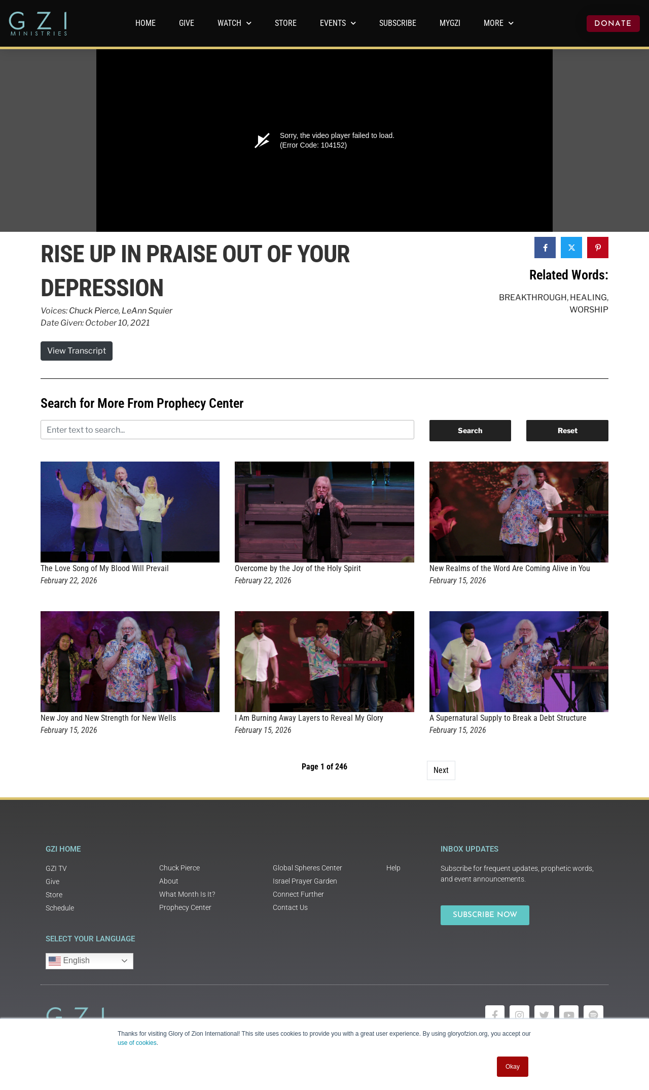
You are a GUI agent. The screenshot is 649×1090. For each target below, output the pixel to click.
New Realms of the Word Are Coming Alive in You (509, 568)
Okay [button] (513, 1066)
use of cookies (137, 1042)
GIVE (186, 23)
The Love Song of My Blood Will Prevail (105, 568)
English (69, 961)
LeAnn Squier (147, 310)
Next (441, 770)
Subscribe (397, 23)
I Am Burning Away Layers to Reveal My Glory (309, 718)
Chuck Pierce (94, 310)
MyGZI (450, 23)
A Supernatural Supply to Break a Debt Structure (508, 718)
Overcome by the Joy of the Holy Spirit (298, 568)
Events (338, 23)
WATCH (234, 23)
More (499, 23)
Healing (588, 297)
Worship (588, 309)
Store (286, 23)
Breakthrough (533, 297)
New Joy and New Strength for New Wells (108, 718)
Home (145, 23)
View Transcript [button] (76, 351)
